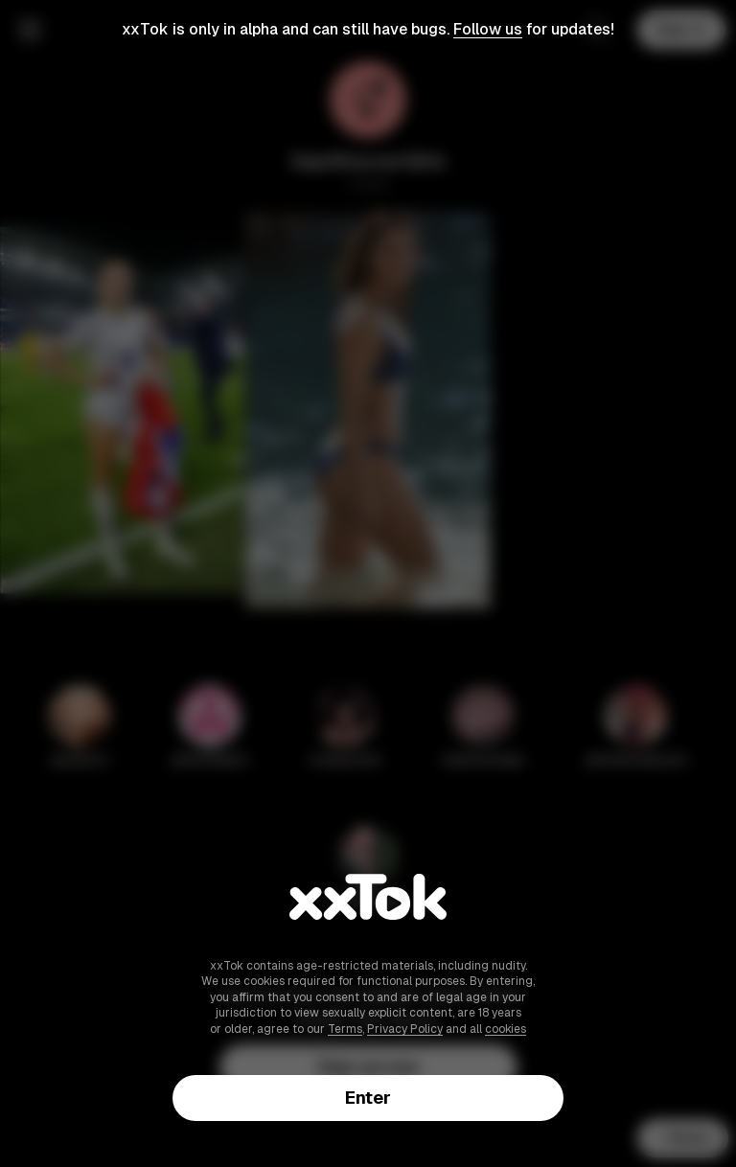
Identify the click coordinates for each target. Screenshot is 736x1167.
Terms (345, 1029)
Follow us (487, 29)
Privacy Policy (405, 1029)
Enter (368, 1098)
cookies (505, 1029)
